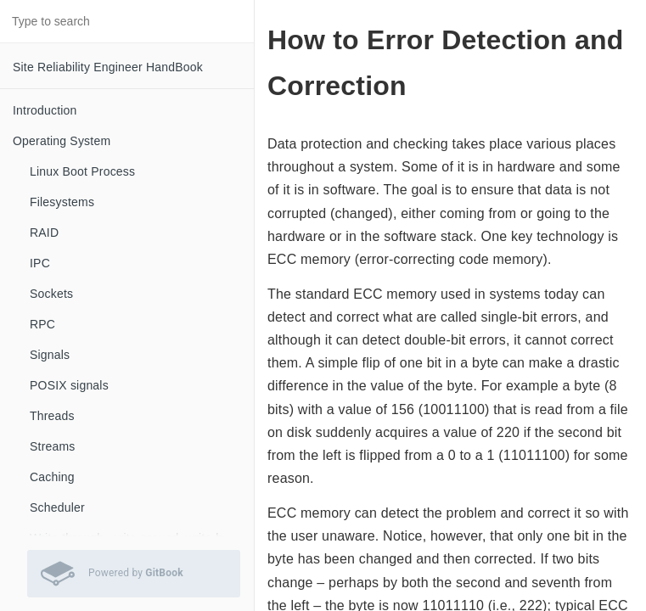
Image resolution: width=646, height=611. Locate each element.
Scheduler (57, 507)
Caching (52, 477)
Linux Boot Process (82, 171)
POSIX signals (69, 385)
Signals (50, 355)
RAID (44, 232)
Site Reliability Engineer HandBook (108, 67)
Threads (52, 416)
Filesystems (62, 202)
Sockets (51, 293)
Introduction (45, 110)
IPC (40, 263)
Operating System (61, 141)
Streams (53, 446)
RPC (42, 324)
